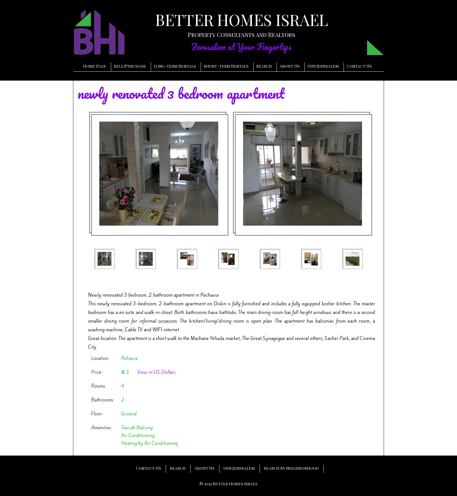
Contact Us (359, 66)
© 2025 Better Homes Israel (228, 483)
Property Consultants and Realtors (241, 34)
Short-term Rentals (226, 66)
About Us (290, 66)
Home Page (94, 66)
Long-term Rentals (175, 66)
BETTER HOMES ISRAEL (241, 19)
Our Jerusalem (323, 66)
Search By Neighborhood (291, 468)
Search (264, 66)
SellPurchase (130, 66)
